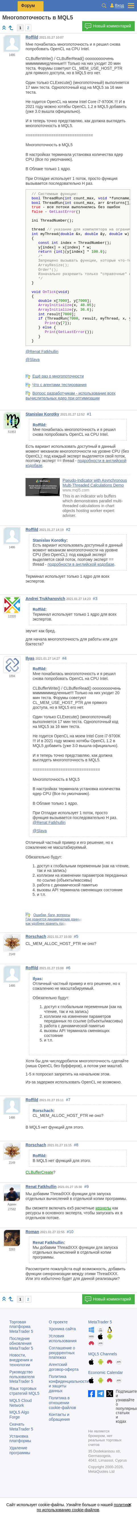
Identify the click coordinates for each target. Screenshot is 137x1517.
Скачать (21, 1426)
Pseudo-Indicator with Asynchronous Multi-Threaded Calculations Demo (95, 482)
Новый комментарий (108, 26)
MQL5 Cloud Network (20, 1403)
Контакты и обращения (59, 1417)
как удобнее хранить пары (46, 924)
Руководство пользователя (22, 1377)
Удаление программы (19, 1450)
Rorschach (36, 936)
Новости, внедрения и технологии (20, 1360)
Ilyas (30, 658)
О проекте (58, 1322)
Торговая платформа (21, 1327)
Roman (32, 1231)
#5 (76, 936)
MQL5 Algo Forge (19, 1414)
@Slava (33, 359)
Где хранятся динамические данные (54, 919)
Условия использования (63, 1338)
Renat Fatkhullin (41, 1186)
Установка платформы (20, 1438)
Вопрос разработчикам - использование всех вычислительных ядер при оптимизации (70, 396)
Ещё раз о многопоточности (58, 376)
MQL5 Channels (102, 1354)
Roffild (32, 37)
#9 (86, 1186)
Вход (119, 5)
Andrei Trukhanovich (45, 598)
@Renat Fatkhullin (42, 351)
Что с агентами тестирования (59, 384)
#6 (68, 968)
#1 (89, 414)
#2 (68, 529)
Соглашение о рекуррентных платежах (62, 1353)
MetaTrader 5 (100, 1322)
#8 (76, 1145)
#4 (64, 658)
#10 (70, 1231)
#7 (68, 1099)
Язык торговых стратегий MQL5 (24, 1391)
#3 (95, 598)
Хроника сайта (62, 1329)
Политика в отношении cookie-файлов (62, 1403)
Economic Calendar (105, 1372)
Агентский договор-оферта (64, 1367)
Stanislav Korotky (42, 414)
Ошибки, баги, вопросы (51, 915)
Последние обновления (21, 1343)
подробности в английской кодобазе (80, 564)
